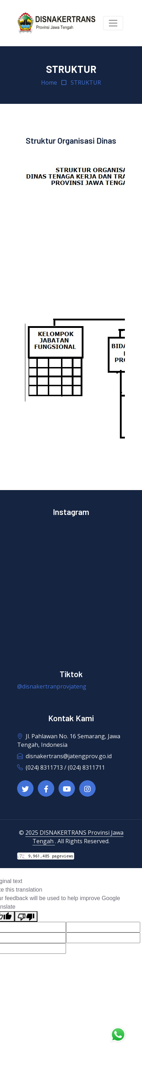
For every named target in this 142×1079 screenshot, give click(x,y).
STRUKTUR (86, 82)
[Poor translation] (26, 916)
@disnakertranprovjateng (51, 686)
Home (49, 82)
